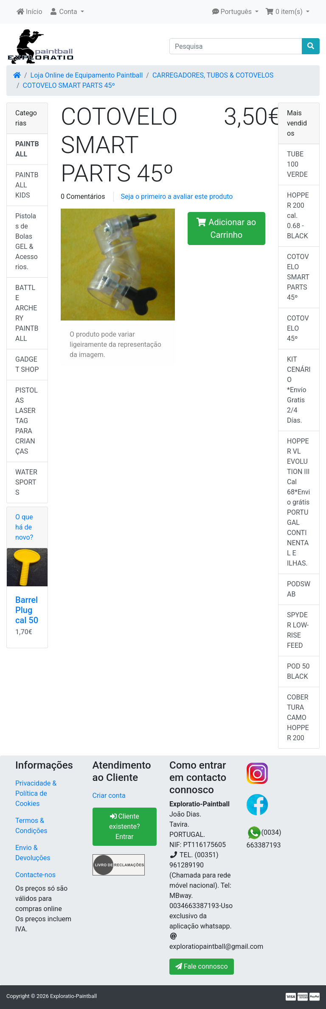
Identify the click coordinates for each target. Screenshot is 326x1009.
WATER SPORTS (26, 482)
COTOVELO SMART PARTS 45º (69, 85)
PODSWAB (298, 589)
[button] (66, 11)
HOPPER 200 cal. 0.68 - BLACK (298, 215)
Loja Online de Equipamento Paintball (87, 75)
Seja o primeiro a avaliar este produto (177, 196)
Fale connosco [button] (201, 966)
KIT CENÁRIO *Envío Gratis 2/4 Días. (299, 389)
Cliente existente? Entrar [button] (124, 826)
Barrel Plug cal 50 (26, 610)
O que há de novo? (24, 527)
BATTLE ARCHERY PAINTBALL (27, 313)
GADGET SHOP (27, 364)
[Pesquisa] (235, 46)
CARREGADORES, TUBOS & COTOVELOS (212, 75)
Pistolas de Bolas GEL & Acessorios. (26, 241)
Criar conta (109, 796)
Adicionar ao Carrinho (226, 228)
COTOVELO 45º (298, 328)
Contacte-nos (35, 875)
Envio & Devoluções (33, 853)
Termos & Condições (31, 826)
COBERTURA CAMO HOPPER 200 (298, 717)
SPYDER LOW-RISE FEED (298, 630)
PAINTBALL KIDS (27, 185)
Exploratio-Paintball (73, 996)
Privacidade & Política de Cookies (35, 793)
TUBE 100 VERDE (297, 164)
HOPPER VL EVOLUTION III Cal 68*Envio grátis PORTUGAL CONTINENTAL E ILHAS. (298, 502)
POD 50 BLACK (298, 671)
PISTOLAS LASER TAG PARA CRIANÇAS (26, 420)
